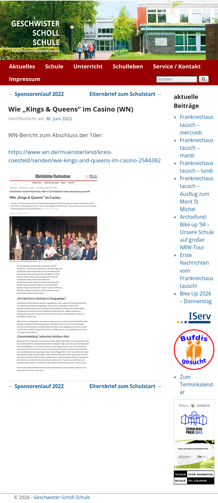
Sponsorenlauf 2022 (36, 94)
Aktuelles (22, 66)
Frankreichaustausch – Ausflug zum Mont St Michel (196, 193)
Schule (54, 66)
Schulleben (128, 66)
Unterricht (88, 66)
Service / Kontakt (177, 66)
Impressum (24, 79)
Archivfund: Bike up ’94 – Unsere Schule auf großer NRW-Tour (197, 232)
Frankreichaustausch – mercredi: (196, 125)
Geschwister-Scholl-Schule (62, 497)
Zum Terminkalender (196, 385)
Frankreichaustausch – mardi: (196, 148)
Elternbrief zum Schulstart (125, 94)
